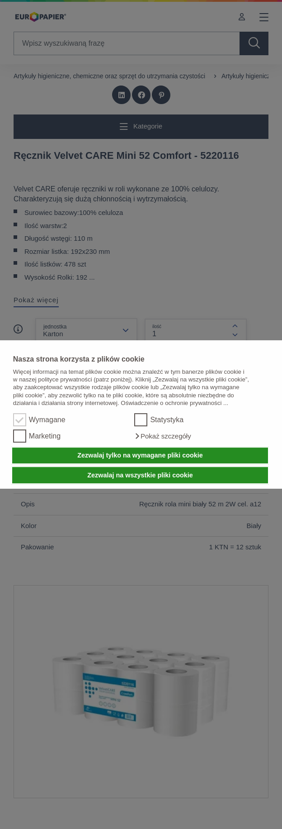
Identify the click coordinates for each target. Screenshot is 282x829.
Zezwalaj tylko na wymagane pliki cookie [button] (140, 455)
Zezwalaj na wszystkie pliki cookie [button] (140, 475)
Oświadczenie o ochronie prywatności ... (174, 403)
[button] (162, 436)
